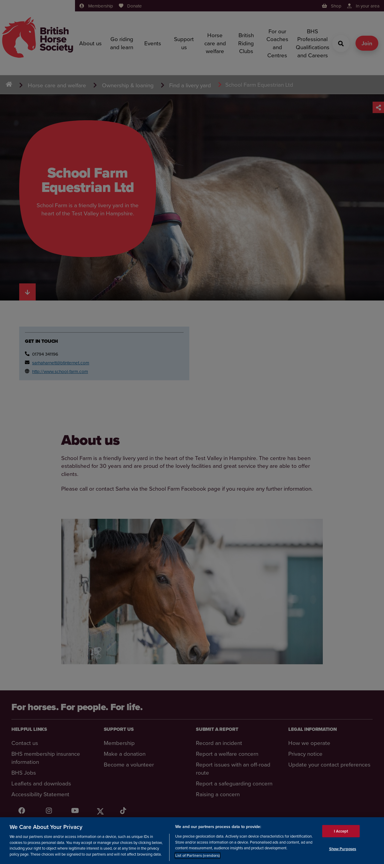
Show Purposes (342, 854)
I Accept (341, 836)
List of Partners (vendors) (197, 860)
